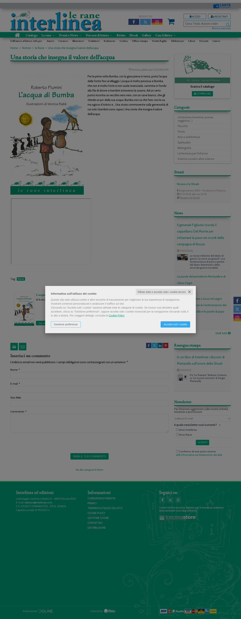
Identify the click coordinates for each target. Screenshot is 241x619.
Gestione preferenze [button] (66, 324)
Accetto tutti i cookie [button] (175, 324)
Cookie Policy (116, 315)
